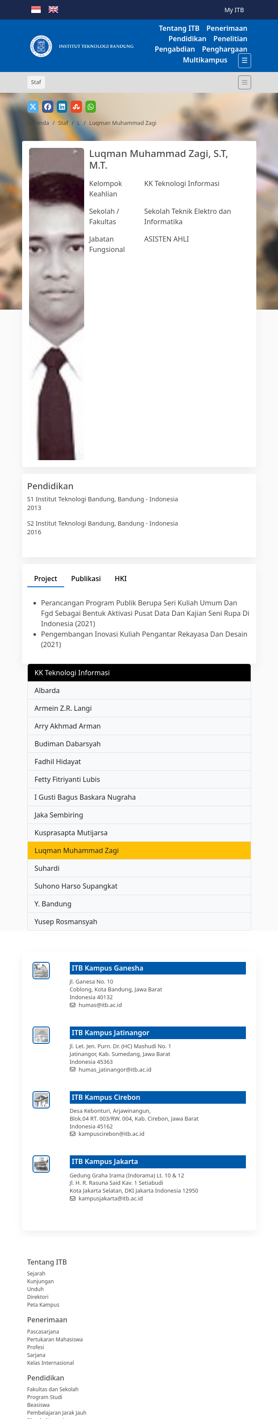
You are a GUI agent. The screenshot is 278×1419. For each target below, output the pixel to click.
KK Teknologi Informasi (182, 183)
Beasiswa (38, 1405)
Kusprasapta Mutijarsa (71, 832)
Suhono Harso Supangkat (76, 886)
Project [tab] (45, 578)
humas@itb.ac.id (100, 1005)
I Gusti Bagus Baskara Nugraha (85, 797)
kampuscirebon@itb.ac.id (111, 1134)
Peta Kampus (43, 1304)
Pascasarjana (43, 1331)
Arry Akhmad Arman (68, 726)
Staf (63, 123)
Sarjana (36, 1355)
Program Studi (44, 1397)
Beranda (38, 123)
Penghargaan (225, 49)
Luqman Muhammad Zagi (77, 850)
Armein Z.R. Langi (63, 708)
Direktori (38, 1297)
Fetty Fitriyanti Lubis (67, 779)
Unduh (35, 1289)
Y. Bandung (53, 904)
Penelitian (230, 38)
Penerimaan (227, 28)
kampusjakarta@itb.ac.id (110, 1198)
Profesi (35, 1347)
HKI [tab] (121, 578)
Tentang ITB (179, 28)
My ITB (234, 10)
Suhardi (47, 868)
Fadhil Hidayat (58, 761)
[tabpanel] (139, 624)
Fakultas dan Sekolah (53, 1389)
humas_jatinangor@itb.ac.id (114, 1069)
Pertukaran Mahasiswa (55, 1339)
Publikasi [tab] (86, 578)
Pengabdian (175, 49)
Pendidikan (187, 38)
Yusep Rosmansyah (66, 921)
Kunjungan (40, 1281)
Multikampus (205, 60)
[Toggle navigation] (244, 82)
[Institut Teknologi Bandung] (81, 46)
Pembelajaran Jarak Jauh (57, 1412)
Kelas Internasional (50, 1363)
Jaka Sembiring (59, 815)
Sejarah (36, 1273)
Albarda (47, 690)
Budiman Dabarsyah (68, 744)
